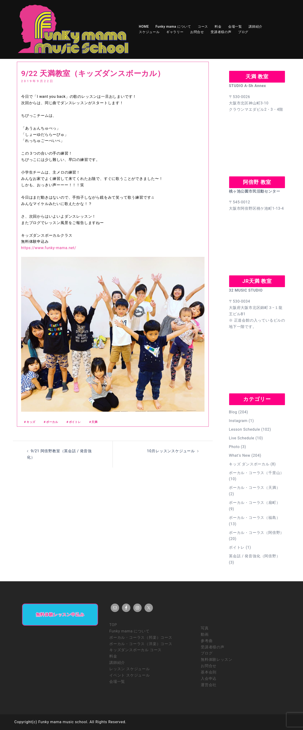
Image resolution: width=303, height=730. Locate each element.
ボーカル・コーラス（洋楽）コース (140, 644)
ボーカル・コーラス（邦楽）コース (140, 637)
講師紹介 (255, 26)
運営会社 (208, 685)
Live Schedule (241, 438)
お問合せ (197, 32)
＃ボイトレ (73, 422)
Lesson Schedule (244, 429)
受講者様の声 (221, 32)
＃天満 (93, 422)
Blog (233, 412)
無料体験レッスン (216, 659)
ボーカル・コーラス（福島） (254, 517)
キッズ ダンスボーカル (249, 464)
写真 (205, 628)
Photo (234, 447)
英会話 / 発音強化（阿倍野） (254, 556)
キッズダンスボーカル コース (135, 650)
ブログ (243, 32)
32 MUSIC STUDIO (246, 290)
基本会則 (208, 672)
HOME (144, 26)
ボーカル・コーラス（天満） (254, 487)
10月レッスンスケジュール (171, 451)
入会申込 (208, 678)
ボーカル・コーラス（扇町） (254, 502)
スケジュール (149, 32)
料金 (218, 26)
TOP (113, 625)
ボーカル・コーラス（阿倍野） (256, 532)
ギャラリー (175, 32)
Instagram (238, 420)
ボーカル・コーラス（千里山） (256, 473)
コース (203, 26)
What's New (239, 455)
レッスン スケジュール (129, 669)
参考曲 (206, 641)
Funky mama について (173, 26)
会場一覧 (235, 26)
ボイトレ (237, 547)
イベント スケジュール (129, 675)
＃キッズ (29, 422)
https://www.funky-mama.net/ (48, 248)
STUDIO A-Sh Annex (247, 86)
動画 (205, 634)
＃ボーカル (50, 422)
